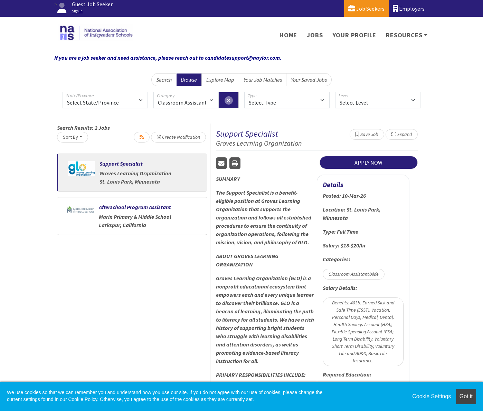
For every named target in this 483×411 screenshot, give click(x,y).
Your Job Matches (263, 79)
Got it (466, 396)
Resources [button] (404, 35)
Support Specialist (121, 163)
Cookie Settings (431, 396)
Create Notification (178, 137)
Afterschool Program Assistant (135, 207)
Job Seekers (366, 8)
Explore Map (220, 79)
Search (164, 79)
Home (288, 35)
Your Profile (355, 35)
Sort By (70, 137)
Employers (409, 8)
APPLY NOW (368, 162)
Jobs (315, 35)
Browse (189, 79)
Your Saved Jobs (309, 79)
